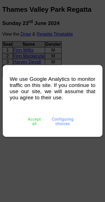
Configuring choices (63, 121)
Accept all (34, 121)
